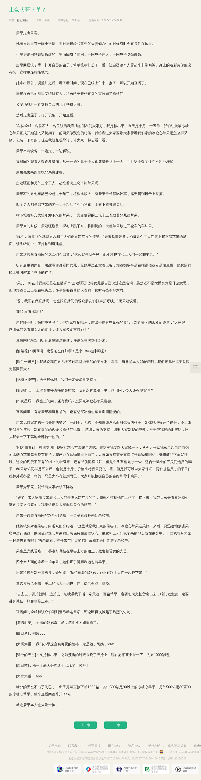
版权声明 (154, 746)
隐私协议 (134, 746)
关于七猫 (54, 746)
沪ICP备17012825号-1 (143, 751)
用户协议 (114, 746)
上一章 (85, 725)
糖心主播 (22, 20)
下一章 (115, 725)
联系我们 (74, 746)
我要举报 (94, 746)
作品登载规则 (177, 746)
